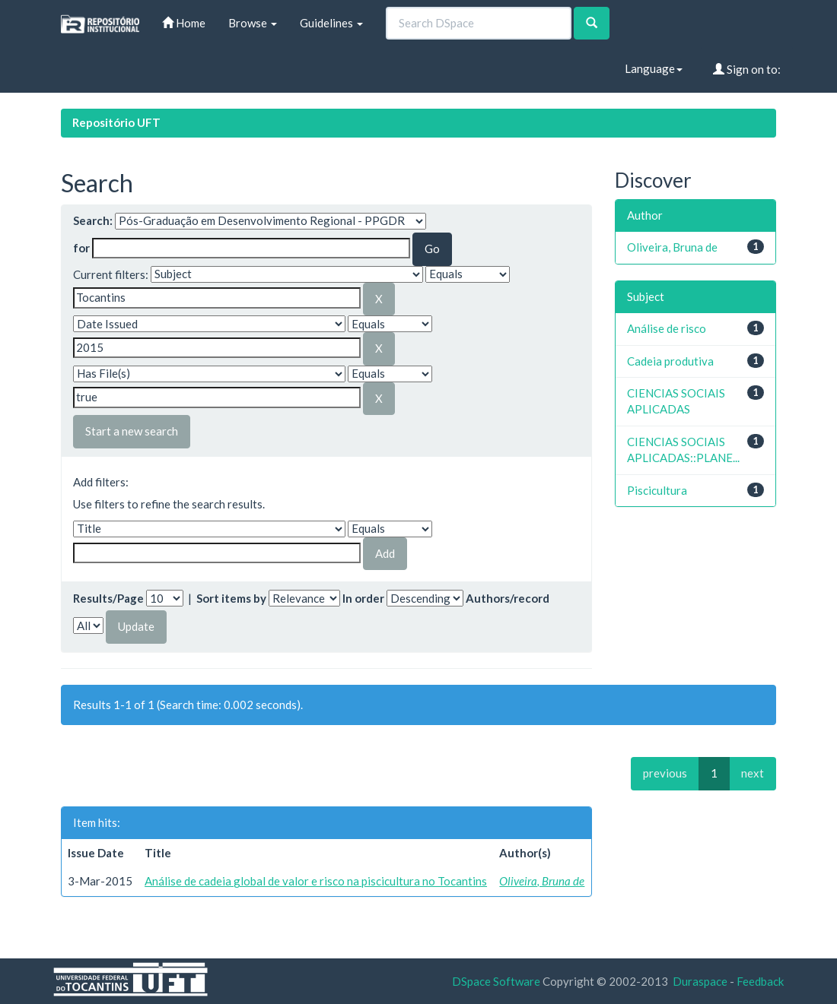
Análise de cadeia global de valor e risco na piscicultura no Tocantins (316, 881)
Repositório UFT (116, 122)
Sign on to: (747, 69)
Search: (93, 220)
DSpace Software (496, 981)
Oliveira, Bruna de (541, 881)
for (81, 248)
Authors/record (507, 598)
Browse (252, 23)
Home (183, 23)
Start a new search (131, 431)
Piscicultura (657, 490)
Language (654, 68)
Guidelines (331, 23)
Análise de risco (666, 328)
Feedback (760, 981)
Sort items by (231, 598)
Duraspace (700, 981)
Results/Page (108, 598)
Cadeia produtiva (670, 361)
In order (363, 598)
